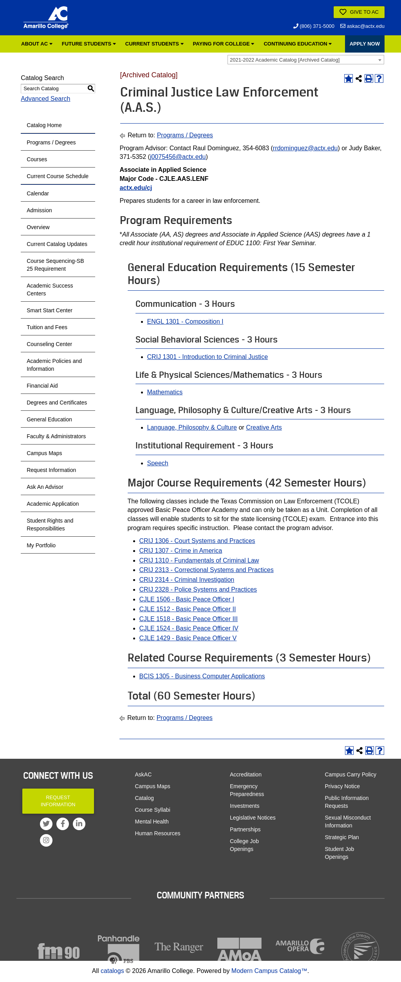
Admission (39, 210)
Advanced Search (45, 98)
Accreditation (246, 774)
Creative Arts (264, 427)
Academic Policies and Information (54, 365)
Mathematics (165, 392)
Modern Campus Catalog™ (269, 970)
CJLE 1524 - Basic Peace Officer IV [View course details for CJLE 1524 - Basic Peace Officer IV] (188, 628)
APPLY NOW (365, 44)
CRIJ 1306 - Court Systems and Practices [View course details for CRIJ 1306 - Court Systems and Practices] (197, 540)
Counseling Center (49, 344)
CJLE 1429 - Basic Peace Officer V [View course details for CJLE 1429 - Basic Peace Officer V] (188, 638)
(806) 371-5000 (314, 26)
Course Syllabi (152, 810)
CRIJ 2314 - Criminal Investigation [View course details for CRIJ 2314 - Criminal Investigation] (187, 579)
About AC (36, 44)
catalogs (112, 970)
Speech (157, 463)
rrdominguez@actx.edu (305, 148)
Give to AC (359, 12)
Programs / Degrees (51, 142)
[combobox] (306, 59)
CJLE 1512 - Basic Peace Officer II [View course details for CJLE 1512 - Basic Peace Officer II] (187, 609)
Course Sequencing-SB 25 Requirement (55, 265)
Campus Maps (44, 453)
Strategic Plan (342, 837)
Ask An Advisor (45, 487)
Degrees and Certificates (57, 402)
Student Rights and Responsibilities (50, 524)
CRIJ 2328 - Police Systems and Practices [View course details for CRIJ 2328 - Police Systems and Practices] (198, 589)
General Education (49, 419)
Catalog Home (44, 125)
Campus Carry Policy (350, 774)
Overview (38, 227)
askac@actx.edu (362, 26)
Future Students (89, 44)
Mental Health (152, 821)
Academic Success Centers (50, 289)
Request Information (51, 470)
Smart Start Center (49, 310)
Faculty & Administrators (56, 436)
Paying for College (224, 44)
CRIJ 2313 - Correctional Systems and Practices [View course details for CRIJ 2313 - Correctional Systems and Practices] (206, 570)
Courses (37, 159)
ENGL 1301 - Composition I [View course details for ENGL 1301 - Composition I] (185, 321)
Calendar (38, 193)
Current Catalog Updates (57, 244)
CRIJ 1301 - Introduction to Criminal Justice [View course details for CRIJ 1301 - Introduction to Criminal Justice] (207, 356)
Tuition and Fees (47, 327)
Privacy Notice (342, 786)
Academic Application (53, 504)
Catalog (144, 798)
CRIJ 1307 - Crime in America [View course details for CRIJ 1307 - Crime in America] (180, 550)
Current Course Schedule (58, 176)
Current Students (154, 44)
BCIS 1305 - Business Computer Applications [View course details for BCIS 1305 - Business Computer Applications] (202, 676)
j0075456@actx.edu (178, 156)
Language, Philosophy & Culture (192, 427)
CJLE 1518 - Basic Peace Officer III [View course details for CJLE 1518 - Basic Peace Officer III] (188, 619)
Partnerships (245, 829)
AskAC (143, 774)
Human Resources (158, 833)
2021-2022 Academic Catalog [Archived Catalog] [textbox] (285, 60)
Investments (244, 806)
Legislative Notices (253, 817)
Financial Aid (42, 386)
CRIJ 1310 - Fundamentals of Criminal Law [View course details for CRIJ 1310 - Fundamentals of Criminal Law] (199, 560)
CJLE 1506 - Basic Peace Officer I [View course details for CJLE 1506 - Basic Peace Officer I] (186, 599)
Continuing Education (298, 44)
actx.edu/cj (136, 187)
